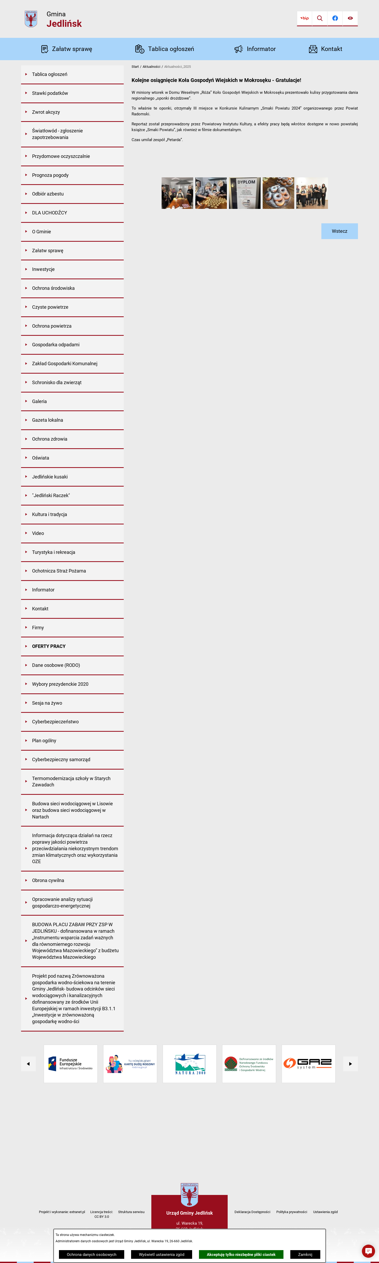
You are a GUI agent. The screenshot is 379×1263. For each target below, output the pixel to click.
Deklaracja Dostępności (252, 1212)
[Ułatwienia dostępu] (350, 18)
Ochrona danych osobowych (91, 1254)
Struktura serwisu (131, 1212)
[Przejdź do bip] (304, 18)
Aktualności (151, 67)
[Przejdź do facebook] (335, 18)
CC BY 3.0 (101, 1217)
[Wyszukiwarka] (319, 18)
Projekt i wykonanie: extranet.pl (62, 1212)
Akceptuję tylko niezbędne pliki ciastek (241, 1254)
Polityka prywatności (291, 1212)
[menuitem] (72, 74)
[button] (177, 207)
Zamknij (305, 1254)
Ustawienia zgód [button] (325, 1212)
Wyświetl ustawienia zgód (161, 1254)
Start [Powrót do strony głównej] (135, 67)
